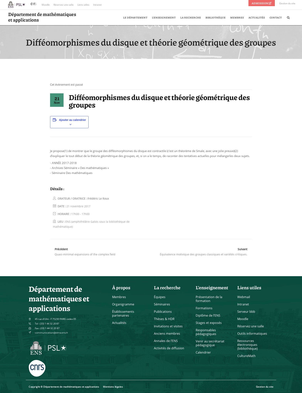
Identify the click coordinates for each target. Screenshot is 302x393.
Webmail (243, 297)
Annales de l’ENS (166, 341)
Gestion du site (287, 3)
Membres (119, 297)
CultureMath (246, 356)
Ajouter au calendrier (72, 119)
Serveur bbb (246, 311)
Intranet (97, 4)
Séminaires (162, 304)
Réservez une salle (64, 4)
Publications (163, 311)
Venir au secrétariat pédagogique (210, 343)
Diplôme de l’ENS (208, 315)
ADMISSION (262, 3)
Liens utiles (83, 4)
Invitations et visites (168, 326)
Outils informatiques (252, 333)
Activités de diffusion (169, 348)
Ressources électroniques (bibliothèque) (247, 345)
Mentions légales (113, 386)
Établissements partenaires (123, 313)
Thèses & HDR (164, 319)
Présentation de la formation (209, 299)
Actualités (119, 323)
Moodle (46, 4)
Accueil (251, 42)
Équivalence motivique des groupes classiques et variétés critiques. (203, 254)
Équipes (159, 297)
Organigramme (123, 304)
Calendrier (203, 352)
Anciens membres (167, 333)
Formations (204, 308)
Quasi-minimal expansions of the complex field (85, 254)
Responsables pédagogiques (206, 332)
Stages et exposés (209, 323)
